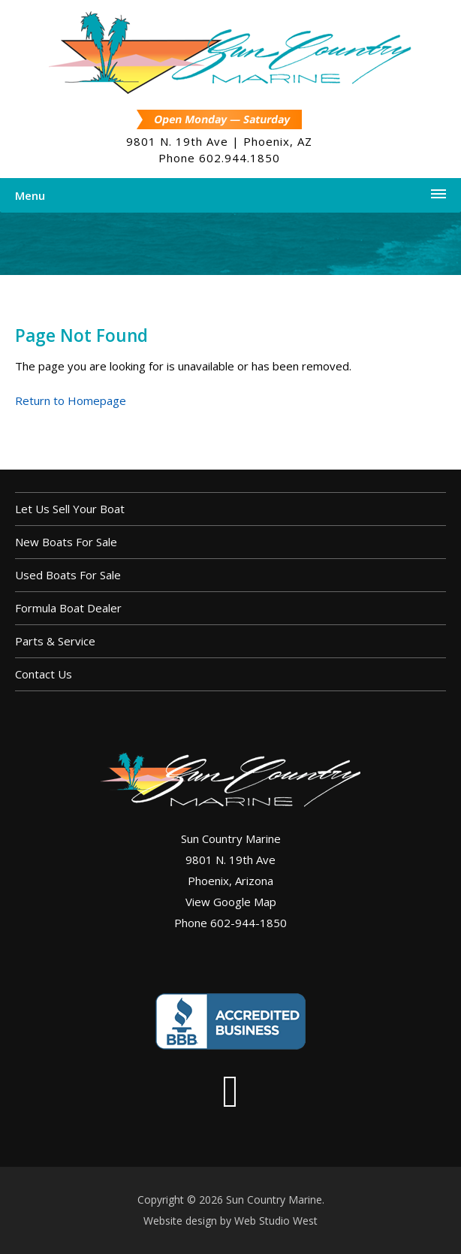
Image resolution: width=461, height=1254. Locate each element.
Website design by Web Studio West (230, 1220)
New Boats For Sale (66, 541)
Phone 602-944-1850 (230, 922)
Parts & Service (55, 640)
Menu (30, 195)
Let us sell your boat (70, 508)
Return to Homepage (70, 400)
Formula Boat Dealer (68, 607)
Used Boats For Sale (68, 574)
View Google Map (230, 901)
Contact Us (43, 673)
